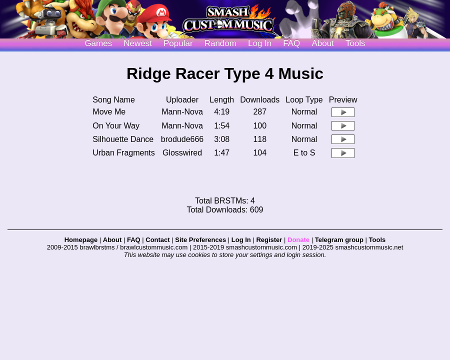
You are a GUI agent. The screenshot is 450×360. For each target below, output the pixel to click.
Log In (241, 240)
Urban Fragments (123, 152)
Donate (299, 240)
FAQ (291, 43)
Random (220, 43)
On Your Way (116, 126)
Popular (178, 43)
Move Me (109, 112)
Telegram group (339, 240)
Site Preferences (200, 240)
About (323, 43)
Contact (158, 240)
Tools (356, 43)
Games (98, 43)
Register (269, 240)
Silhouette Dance (123, 139)
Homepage (81, 240)
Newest (138, 43)
